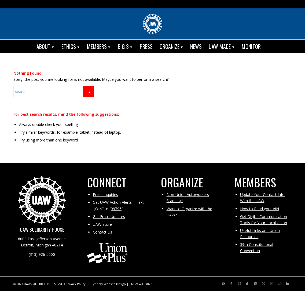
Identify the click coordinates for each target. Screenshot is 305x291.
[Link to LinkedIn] (288, 283)
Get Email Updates (109, 216)
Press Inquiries (105, 194)
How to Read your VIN (259, 208)
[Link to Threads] (271, 283)
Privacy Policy (76, 284)
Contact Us (102, 232)
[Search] (268, 46)
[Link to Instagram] (239, 283)
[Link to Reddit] (279, 283)
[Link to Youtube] (223, 283)
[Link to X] (255, 283)
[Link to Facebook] (231, 283)
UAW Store (102, 224)
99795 (116, 208)
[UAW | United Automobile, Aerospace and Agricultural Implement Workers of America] (152, 24)
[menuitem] (45, 46)
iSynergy (97, 284)
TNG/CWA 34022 (140, 284)
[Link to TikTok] (247, 283)
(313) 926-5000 (42, 254)
